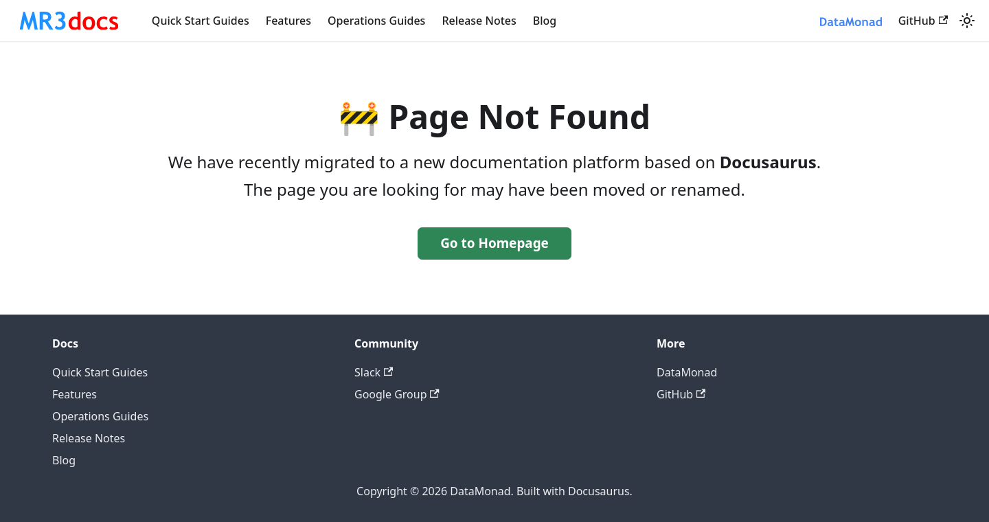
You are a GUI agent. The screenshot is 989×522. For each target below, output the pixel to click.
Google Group (397, 394)
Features (288, 20)
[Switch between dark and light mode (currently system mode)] (967, 21)
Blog (544, 20)
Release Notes (479, 20)
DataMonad (687, 372)
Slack (373, 372)
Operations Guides (376, 20)
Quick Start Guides (200, 20)
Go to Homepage (494, 243)
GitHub (923, 20)
